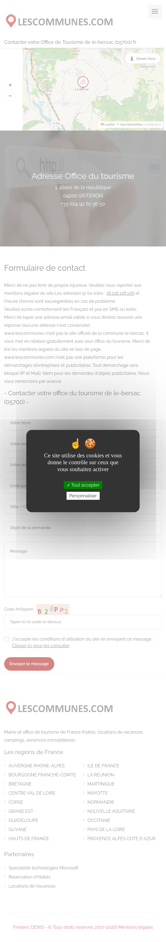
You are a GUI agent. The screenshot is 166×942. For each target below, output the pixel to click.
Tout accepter (83, 484)
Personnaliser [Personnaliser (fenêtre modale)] (83, 495)
